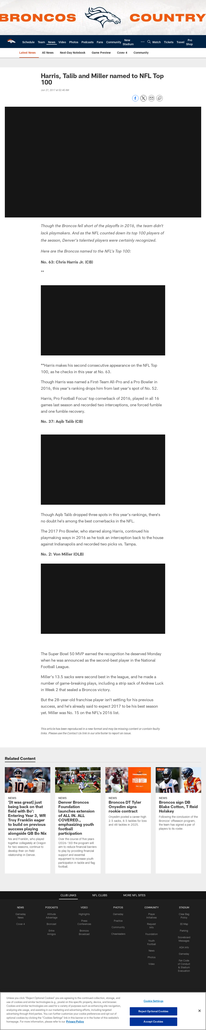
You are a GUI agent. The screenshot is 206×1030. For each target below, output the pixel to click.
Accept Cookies (153, 1021)
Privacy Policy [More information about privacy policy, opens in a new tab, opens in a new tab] (75, 1021)
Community (118, 927)
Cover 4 (20, 923)
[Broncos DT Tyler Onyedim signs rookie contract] (128, 799)
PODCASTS (51, 907)
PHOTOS (118, 907)
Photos (152, 957)
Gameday (118, 914)
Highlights (84, 914)
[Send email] (151, 100)
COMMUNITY (151, 907)
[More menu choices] (142, 41)
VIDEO (84, 907)
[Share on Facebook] (135, 100)
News (151, 950)
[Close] (199, 1010)
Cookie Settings (153, 1001)
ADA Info (184, 947)
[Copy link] (159, 98)
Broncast (51, 923)
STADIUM (184, 907)
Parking (184, 930)
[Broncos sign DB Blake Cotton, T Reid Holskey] (178, 801)
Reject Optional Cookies (153, 1011)
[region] (103, 1011)
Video (151, 963)
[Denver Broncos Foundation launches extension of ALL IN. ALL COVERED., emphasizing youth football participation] (78, 820)
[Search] (149, 41)
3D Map (184, 923)
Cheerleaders (118, 933)
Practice (118, 920)
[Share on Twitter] (143, 100)
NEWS (20, 907)
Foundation (151, 934)
